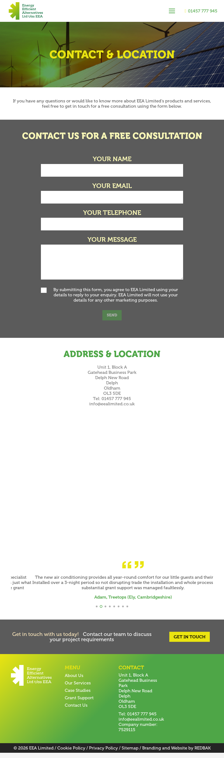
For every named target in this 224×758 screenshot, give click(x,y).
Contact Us (76, 710)
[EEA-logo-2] (26, 11)
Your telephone (112, 212)
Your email (112, 186)
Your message (112, 239)
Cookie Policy (71, 753)
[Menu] (171, 10)
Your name (112, 159)
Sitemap (130, 753)
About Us (74, 680)
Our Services (78, 688)
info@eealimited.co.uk (112, 403)
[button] (96, 612)
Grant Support (79, 703)
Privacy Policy (103, 753)
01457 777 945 (116, 398)
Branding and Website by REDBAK (176, 753)
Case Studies (78, 695)
